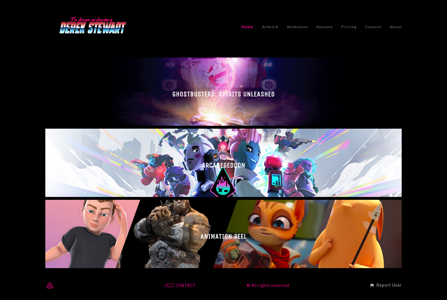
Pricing (349, 27)
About (396, 27)
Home (247, 27)
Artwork (270, 27)
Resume (324, 27)
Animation (297, 27)
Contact (373, 27)
